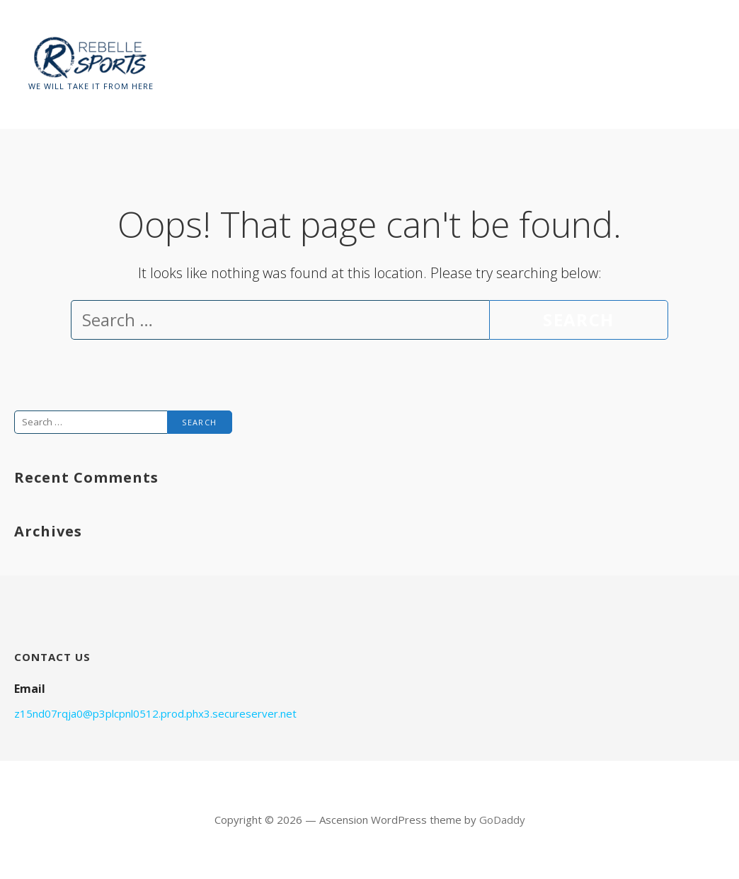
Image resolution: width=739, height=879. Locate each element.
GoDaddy (502, 819)
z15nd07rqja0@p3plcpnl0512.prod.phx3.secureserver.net (155, 713)
